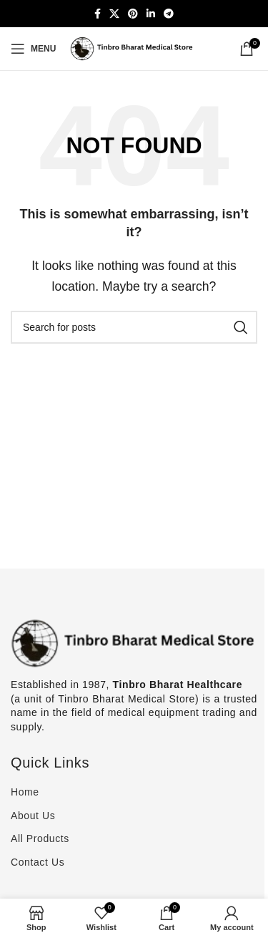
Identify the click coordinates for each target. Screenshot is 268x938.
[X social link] (114, 13)
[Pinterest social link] (133, 13)
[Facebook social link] (97, 13)
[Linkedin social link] (150, 13)
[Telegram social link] (168, 13)
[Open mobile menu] (33, 48)
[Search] (134, 327)
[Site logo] (134, 48)
